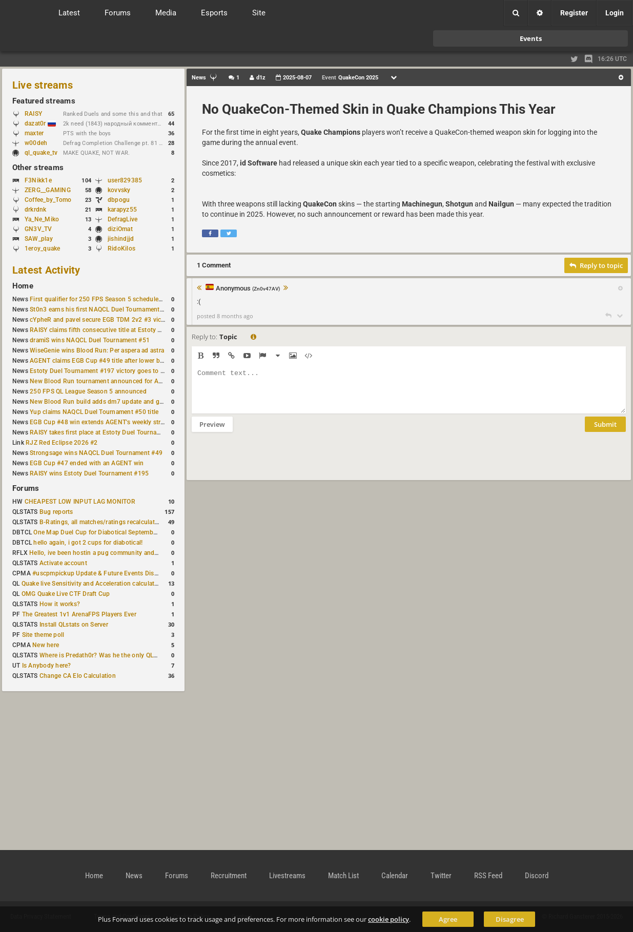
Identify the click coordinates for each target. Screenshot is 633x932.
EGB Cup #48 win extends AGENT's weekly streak (100, 422)
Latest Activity (46, 270)
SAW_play (39, 238)
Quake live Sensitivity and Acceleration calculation (93, 583)
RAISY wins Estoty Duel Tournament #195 (89, 473)
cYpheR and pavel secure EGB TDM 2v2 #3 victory (101, 319)
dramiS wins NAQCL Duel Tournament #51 (90, 340)
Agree (448, 919)
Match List (343, 875)
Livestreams (287, 875)
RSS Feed (488, 875)
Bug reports (56, 511)
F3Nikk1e (38, 180)
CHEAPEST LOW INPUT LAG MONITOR (80, 501)
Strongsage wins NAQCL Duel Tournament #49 (96, 453)
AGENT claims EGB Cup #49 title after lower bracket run (109, 360)
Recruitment (229, 875)
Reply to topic (596, 265)
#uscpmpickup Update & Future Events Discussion (104, 573)
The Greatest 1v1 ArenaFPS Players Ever (79, 614)
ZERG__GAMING (48, 190)
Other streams (38, 167)
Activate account (63, 563)
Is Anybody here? (46, 665)
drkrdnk (36, 209)
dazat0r (40, 123)
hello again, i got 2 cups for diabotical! (87, 542)
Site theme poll (43, 634)
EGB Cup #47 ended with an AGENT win (87, 463)
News (134, 875)
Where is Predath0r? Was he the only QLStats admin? (114, 655)
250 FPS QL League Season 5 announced (88, 391)
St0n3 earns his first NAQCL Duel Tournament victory (105, 309)
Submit (605, 432)
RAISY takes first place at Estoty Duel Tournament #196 (108, 432)
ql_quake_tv (41, 152)
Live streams (42, 85)
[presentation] (270, 463)
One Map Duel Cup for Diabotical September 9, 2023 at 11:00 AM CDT (133, 532)
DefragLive (122, 219)
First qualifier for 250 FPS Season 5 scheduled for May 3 (110, 299)
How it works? (59, 604)
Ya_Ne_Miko (42, 219)
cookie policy (388, 919)
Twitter (441, 875)
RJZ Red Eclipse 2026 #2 (62, 442)
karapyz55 (122, 209)
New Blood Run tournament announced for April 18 (103, 381)
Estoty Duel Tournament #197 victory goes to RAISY (104, 371)
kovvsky (119, 190)
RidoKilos (121, 248)
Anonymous (248, 289)
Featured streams (43, 101)
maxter (34, 133)
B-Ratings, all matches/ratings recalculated (100, 522)
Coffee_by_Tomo (48, 199)
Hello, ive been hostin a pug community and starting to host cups (122, 552)
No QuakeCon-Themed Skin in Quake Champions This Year (379, 109)
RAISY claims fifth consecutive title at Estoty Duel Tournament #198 (126, 330)
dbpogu (119, 199)
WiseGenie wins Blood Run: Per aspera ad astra (97, 350)
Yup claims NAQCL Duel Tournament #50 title (94, 412)
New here (45, 645)
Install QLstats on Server (73, 624)
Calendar (394, 875)
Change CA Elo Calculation (77, 675)
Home (22, 286)
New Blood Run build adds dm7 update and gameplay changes (119, 401)
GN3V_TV (38, 229)
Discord (536, 875)
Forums (25, 488)
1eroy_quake (42, 248)
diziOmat (120, 229)
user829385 (125, 180)
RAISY (33, 113)
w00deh (36, 143)
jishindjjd (121, 238)
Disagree (510, 919)
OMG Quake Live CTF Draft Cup (66, 593)
